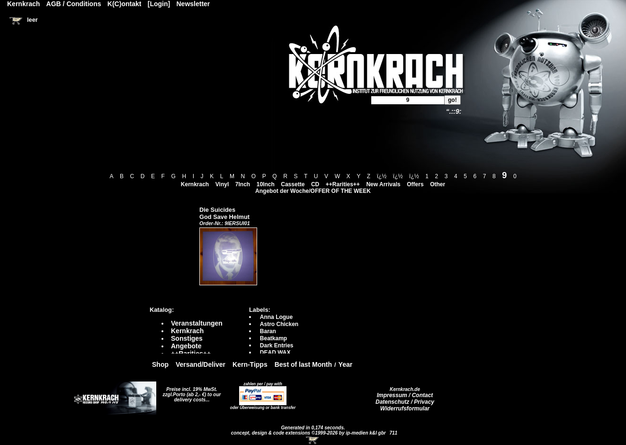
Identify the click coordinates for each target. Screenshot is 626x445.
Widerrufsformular (405, 408)
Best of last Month (303, 364)
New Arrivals (383, 184)
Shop (160, 364)
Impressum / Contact (405, 395)
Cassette (292, 184)
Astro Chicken (279, 324)
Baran (268, 331)
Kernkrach (195, 184)
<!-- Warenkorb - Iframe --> (313, 440)
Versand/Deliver (200, 364)
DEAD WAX (275, 352)
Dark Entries (277, 345)
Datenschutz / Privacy (405, 402)
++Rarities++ (343, 184)
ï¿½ (382, 176)
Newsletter (193, 4)
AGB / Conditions (73, 4)
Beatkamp (273, 338)
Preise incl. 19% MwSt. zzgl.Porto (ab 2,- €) (190, 392)
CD (315, 184)
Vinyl (222, 184)
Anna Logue (276, 317)
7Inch (242, 184)
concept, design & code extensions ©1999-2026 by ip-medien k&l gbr (309, 433)
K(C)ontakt (124, 4)
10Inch (266, 184)
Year (346, 364)
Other (437, 184)
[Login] (159, 4)
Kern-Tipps (250, 364)
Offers (415, 184)
